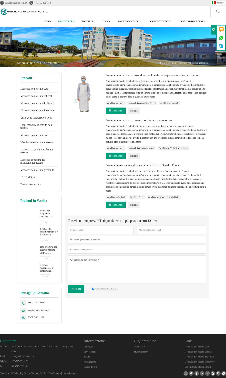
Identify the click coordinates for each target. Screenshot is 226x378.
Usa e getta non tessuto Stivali (36, 117)
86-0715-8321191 (36, 317)
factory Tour (129, 21)
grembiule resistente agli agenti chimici (163, 197)
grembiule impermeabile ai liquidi (142, 103)
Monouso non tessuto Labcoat (36, 96)
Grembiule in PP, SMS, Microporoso (173, 148)
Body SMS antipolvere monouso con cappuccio (46, 213)
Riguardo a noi (192, 21)
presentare (76, 289)
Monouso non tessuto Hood (34, 135)
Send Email (115, 110)
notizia (87, 356)
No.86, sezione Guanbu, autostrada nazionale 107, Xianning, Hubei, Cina (42, 349)
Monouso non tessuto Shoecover (37, 110)
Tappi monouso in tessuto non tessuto (36, 126)
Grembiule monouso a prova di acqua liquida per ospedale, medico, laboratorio (152, 75)
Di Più (45, 222)
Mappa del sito (90, 367)
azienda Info (139, 346)
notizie (89, 21)
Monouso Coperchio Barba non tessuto (36, 151)
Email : (3, 356)
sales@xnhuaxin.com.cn (16, 3)
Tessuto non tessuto (30, 184)
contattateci (160, 21)
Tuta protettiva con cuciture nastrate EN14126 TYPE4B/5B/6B (48, 250)
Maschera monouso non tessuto (36, 142)
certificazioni (90, 362)
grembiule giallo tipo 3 (116, 197)
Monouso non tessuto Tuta (34, 88)
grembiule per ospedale (169, 103)
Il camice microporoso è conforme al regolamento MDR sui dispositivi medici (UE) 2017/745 (48, 268)
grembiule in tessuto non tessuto (141, 148)
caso (106, 21)
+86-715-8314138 (42, 3)
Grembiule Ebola (136, 197)
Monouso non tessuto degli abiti (37, 103)
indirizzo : (4, 346)
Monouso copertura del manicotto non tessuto (32, 161)
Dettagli (134, 111)
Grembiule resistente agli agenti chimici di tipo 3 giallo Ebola (142, 165)
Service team (90, 352)
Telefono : (4, 361)
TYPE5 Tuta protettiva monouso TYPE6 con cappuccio (49, 232)
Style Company (141, 352)
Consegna (88, 346)
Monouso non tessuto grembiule (37, 170)
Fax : (2, 366)
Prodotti (66, 21)
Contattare (8, 341)
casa (47, 21)
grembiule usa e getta (115, 103)
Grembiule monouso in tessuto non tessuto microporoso (139, 120)
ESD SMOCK (27, 177)
